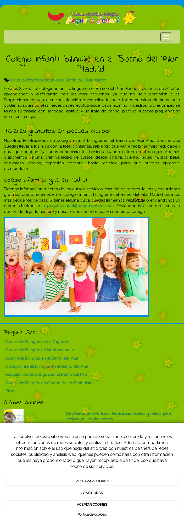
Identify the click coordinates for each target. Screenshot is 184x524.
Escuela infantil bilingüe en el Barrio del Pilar (47, 374)
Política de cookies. (92, 514)
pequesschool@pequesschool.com (80, 205)
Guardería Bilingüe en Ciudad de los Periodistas (50, 383)
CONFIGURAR (92, 493)
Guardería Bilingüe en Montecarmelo (40, 350)
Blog (9, 391)
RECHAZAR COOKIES (92, 481)
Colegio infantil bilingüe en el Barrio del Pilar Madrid (58, 80)
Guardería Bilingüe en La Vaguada (37, 341)
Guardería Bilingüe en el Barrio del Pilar (42, 358)
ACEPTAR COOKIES (92, 504)
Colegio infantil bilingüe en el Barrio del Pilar (47, 366)
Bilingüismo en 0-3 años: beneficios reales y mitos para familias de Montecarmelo (118, 416)
